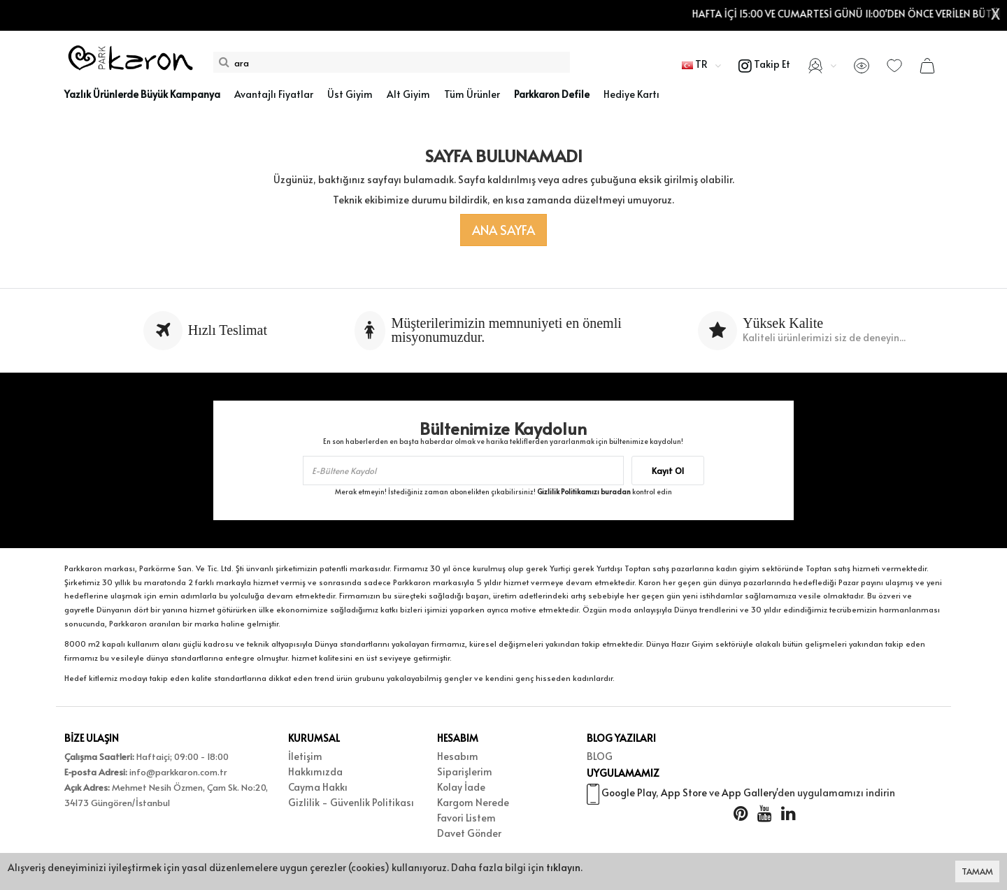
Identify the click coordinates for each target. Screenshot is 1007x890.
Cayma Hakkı (318, 787)
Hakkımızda (315, 771)
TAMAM (977, 871)
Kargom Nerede (473, 802)
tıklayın (563, 867)
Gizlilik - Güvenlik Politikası (351, 802)
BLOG (600, 756)
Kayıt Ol (668, 470)
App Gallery (749, 794)
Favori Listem (466, 817)
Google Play (628, 794)
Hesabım (457, 756)
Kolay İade (461, 787)
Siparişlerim (464, 771)
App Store (684, 794)
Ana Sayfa (503, 229)
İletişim (305, 756)
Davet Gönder (469, 833)
